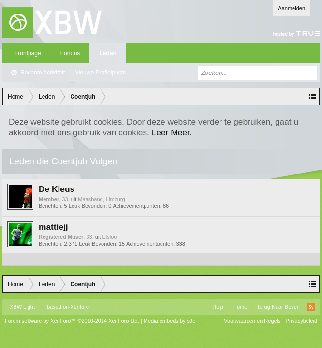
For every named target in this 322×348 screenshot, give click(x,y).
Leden (107, 53)
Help (217, 307)
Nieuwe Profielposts (100, 72)
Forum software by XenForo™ (72, 321)
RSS (311, 307)
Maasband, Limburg (101, 199)
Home (240, 307)
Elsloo (109, 237)
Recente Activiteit (42, 72)
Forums (70, 53)
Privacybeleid (301, 321)
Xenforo (79, 307)
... (137, 72)
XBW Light (22, 307)
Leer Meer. (172, 132)
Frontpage (28, 53)
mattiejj (53, 227)
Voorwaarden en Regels (252, 321)
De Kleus (56, 189)
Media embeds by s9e (170, 321)
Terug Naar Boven (278, 307)
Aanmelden (291, 8)
